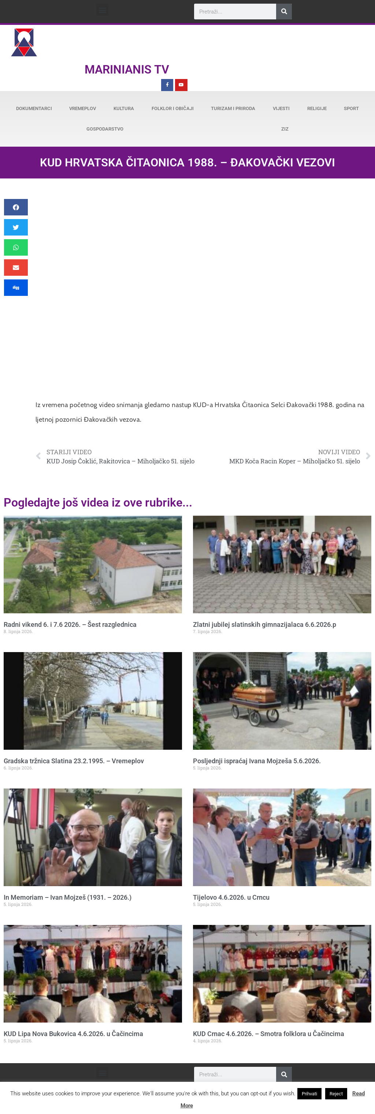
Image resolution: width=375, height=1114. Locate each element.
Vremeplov (82, 108)
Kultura (124, 108)
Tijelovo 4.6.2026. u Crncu (231, 897)
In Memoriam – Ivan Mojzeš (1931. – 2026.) (67, 897)
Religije (317, 108)
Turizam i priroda (233, 108)
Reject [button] (336, 1093)
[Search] (284, 11)
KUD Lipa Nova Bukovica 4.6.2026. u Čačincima (73, 1034)
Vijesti (281, 108)
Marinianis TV (127, 69)
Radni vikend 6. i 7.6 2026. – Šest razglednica (70, 624)
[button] (102, 10)
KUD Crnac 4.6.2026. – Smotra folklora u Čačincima (268, 1034)
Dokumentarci (34, 108)
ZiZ (285, 129)
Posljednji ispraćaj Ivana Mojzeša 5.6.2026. (257, 761)
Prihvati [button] (309, 1093)
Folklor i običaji (173, 108)
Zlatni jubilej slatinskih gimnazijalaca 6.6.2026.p (264, 624)
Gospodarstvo (104, 129)
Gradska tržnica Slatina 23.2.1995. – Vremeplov (74, 761)
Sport (351, 108)
